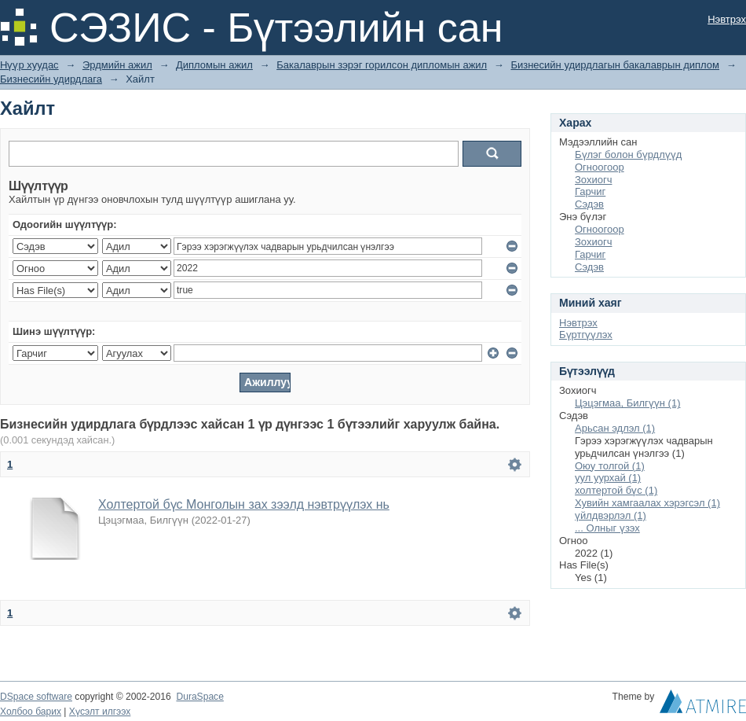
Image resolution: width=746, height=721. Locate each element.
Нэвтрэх (727, 19)
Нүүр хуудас (29, 65)
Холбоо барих (30, 711)
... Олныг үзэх (607, 528)
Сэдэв (589, 204)
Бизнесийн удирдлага (51, 79)
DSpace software (36, 696)
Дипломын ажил (214, 65)
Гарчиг (590, 191)
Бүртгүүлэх (586, 334)
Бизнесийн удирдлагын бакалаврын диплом (614, 65)
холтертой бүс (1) (616, 490)
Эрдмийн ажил (117, 65)
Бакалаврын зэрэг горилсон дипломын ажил (381, 65)
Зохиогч (593, 180)
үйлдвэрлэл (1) (610, 515)
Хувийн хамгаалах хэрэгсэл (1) (647, 503)
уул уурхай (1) (608, 478)
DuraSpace (199, 696)
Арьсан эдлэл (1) (615, 428)
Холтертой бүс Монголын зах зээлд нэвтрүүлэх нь (243, 504)
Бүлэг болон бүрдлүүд (628, 154)
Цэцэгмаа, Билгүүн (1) (628, 403)
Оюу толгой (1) (610, 466)
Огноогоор (599, 167)
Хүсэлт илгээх (100, 711)
